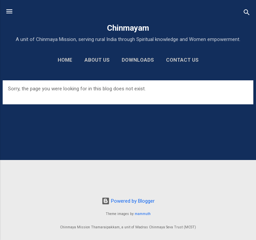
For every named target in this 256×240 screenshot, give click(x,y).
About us (97, 60)
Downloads (138, 60)
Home (65, 60)
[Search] (247, 13)
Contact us (182, 60)
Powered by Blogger (128, 201)
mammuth (143, 214)
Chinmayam (128, 28)
